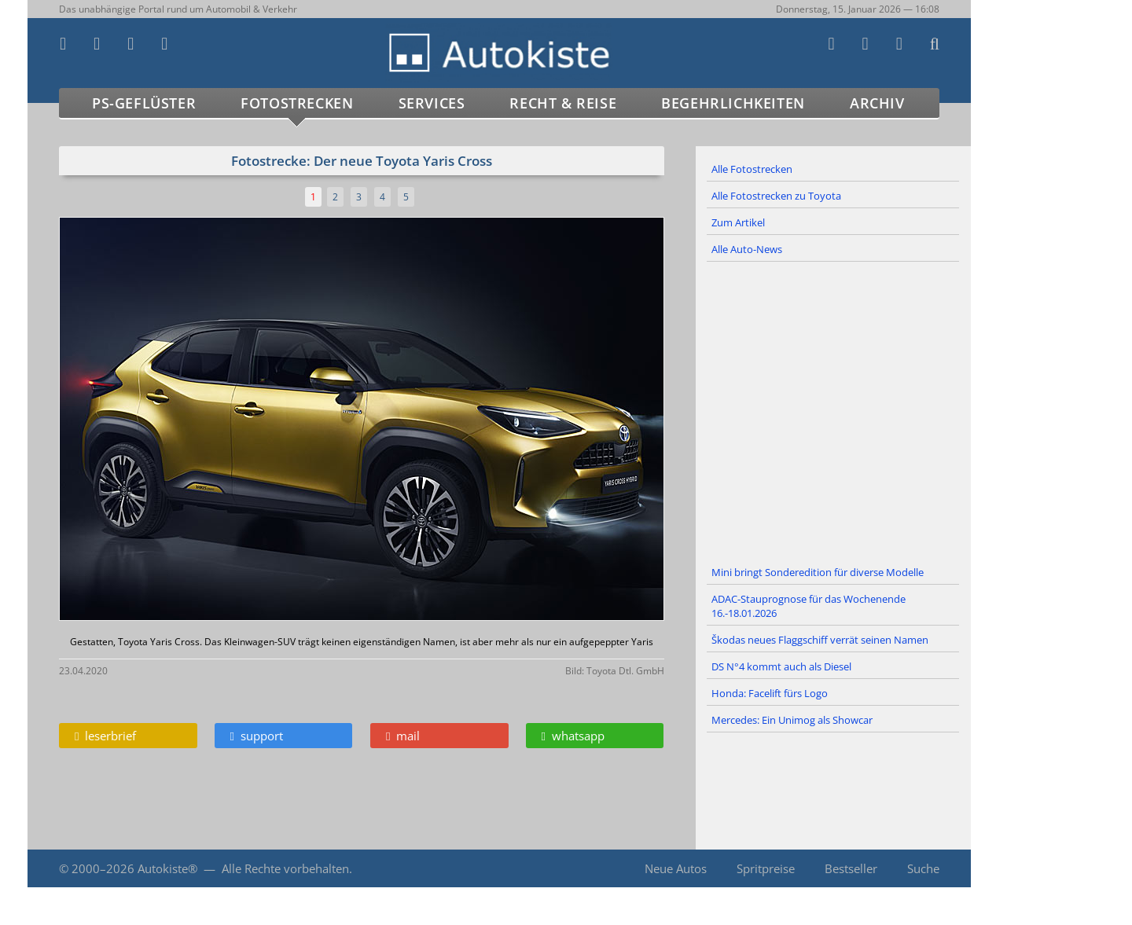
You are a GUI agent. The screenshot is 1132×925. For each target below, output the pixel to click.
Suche (923, 868)
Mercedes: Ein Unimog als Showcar (792, 720)
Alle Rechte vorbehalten (285, 868)
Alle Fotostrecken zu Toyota (776, 196)
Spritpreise (766, 868)
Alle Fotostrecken (751, 169)
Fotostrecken (297, 103)
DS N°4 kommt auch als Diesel (781, 666)
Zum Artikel (738, 222)
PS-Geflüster (144, 103)
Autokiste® (167, 868)
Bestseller (851, 868)
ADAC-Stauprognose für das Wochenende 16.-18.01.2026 (808, 606)
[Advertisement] (833, 411)
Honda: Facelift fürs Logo (769, 693)
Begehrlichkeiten (733, 103)
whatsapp (573, 735)
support (256, 735)
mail (403, 735)
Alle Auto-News (746, 249)
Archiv (877, 103)
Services (432, 103)
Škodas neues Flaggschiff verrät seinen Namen (819, 640)
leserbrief (105, 735)
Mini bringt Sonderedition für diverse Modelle (817, 572)
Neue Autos (676, 868)
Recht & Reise (562, 103)
